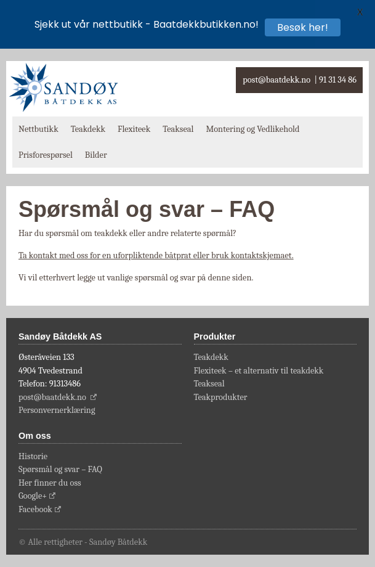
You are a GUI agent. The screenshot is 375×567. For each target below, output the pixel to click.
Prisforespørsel (45, 155)
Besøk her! (302, 27)
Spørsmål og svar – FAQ (60, 469)
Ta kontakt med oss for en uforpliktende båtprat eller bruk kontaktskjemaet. (156, 255)
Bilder (96, 155)
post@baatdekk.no (276, 80)
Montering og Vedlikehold (252, 129)
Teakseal (178, 129)
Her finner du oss (49, 483)
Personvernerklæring (56, 410)
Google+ (32, 496)
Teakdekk (88, 129)
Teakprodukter (221, 397)
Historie (32, 456)
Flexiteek (134, 129)
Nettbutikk (38, 129)
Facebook (35, 509)
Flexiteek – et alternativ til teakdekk (259, 370)
